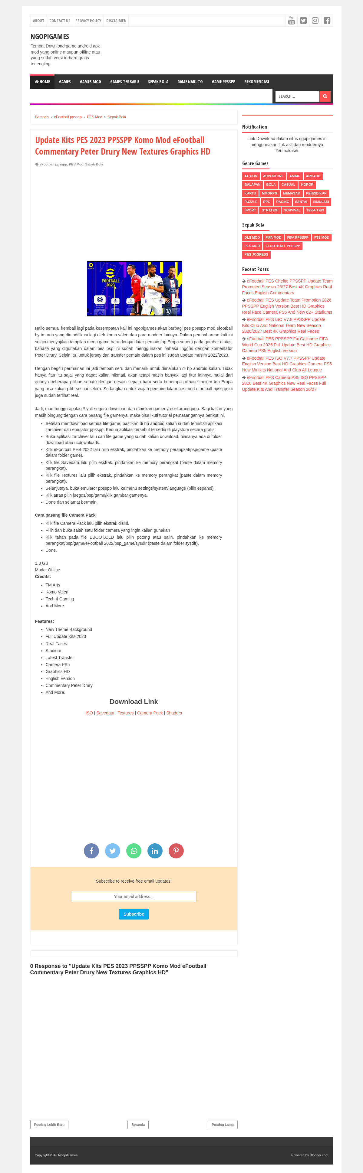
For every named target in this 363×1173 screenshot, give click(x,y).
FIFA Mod (273, 237)
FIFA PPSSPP (298, 237)
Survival (292, 210)
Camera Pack (150, 713)
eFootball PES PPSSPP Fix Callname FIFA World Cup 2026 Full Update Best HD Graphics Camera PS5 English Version (286, 344)
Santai (301, 202)
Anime (294, 176)
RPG (266, 202)
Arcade (313, 176)
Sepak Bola (158, 81)
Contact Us (59, 20)
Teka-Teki (315, 210)
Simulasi (321, 202)
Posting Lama (222, 1124)
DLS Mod (252, 237)
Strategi (270, 210)
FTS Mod (321, 237)
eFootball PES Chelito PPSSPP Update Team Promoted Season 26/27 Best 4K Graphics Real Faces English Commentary (287, 287)
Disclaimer (116, 20)
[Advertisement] (134, 212)
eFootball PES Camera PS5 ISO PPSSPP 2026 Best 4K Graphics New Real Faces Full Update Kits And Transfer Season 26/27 (284, 383)
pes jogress (256, 254)
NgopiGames (49, 36)
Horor (307, 184)
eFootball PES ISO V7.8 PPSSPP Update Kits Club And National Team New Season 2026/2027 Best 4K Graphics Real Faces (283, 325)
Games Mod (90, 81)
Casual (288, 184)
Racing (282, 202)
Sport (250, 210)
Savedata (105, 713)
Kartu (250, 193)
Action (251, 176)
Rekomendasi (256, 81)
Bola (271, 184)
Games (65, 81)
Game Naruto (190, 81)
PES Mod (76, 164)
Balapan (253, 184)
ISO (89, 713)
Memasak (291, 193)
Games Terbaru (124, 81)
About (38, 20)
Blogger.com (319, 1155)
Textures (126, 713)
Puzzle (251, 202)
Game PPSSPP (223, 81)
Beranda (138, 1124)
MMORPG (269, 193)
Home (42, 81)
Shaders (174, 713)
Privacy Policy (88, 20)
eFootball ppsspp (53, 164)
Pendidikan (316, 193)
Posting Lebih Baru (49, 1124)
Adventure (273, 176)
